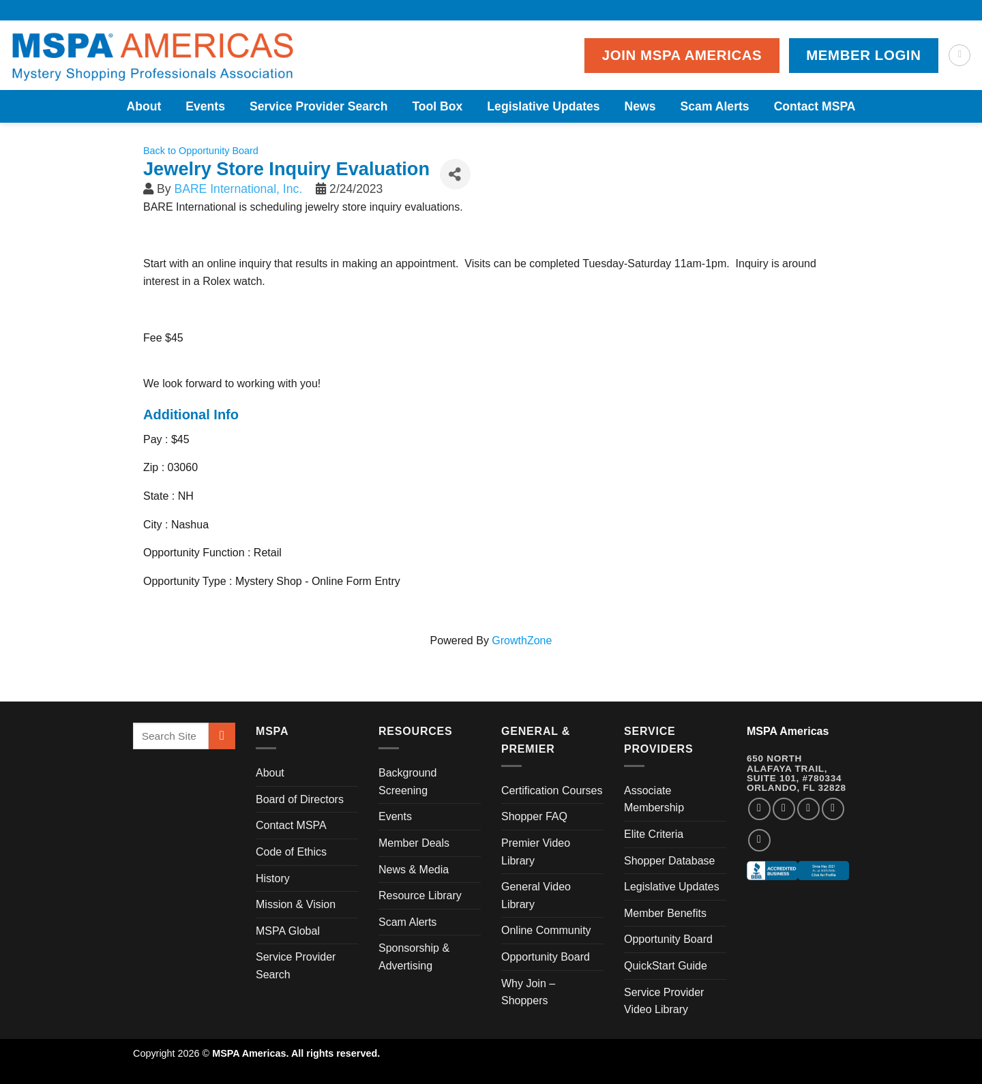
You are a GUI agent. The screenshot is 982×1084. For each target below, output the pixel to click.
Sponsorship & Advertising (413, 957)
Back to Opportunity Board (200, 150)
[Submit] (222, 736)
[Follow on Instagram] (784, 809)
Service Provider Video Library (664, 1001)
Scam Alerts (715, 106)
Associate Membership (654, 799)
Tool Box (437, 106)
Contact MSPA (815, 106)
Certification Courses (552, 790)
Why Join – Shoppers (528, 992)
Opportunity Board (545, 957)
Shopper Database (669, 861)
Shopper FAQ (534, 816)
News (640, 106)
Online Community (546, 930)
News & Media (413, 869)
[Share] (455, 174)
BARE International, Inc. (238, 189)
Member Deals (413, 843)
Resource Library (420, 895)
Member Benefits (665, 913)
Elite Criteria (653, 834)
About (143, 106)
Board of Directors (300, 799)
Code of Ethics (291, 852)
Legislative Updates (543, 106)
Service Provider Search (318, 106)
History (273, 878)
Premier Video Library (535, 852)
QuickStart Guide (665, 966)
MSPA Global (288, 931)
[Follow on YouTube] (759, 840)
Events (205, 106)
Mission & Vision (296, 904)
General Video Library (536, 895)
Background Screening (407, 781)
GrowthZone (522, 640)
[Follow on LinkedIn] (833, 809)
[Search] (959, 55)
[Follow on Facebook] (759, 809)
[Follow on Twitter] (808, 809)
